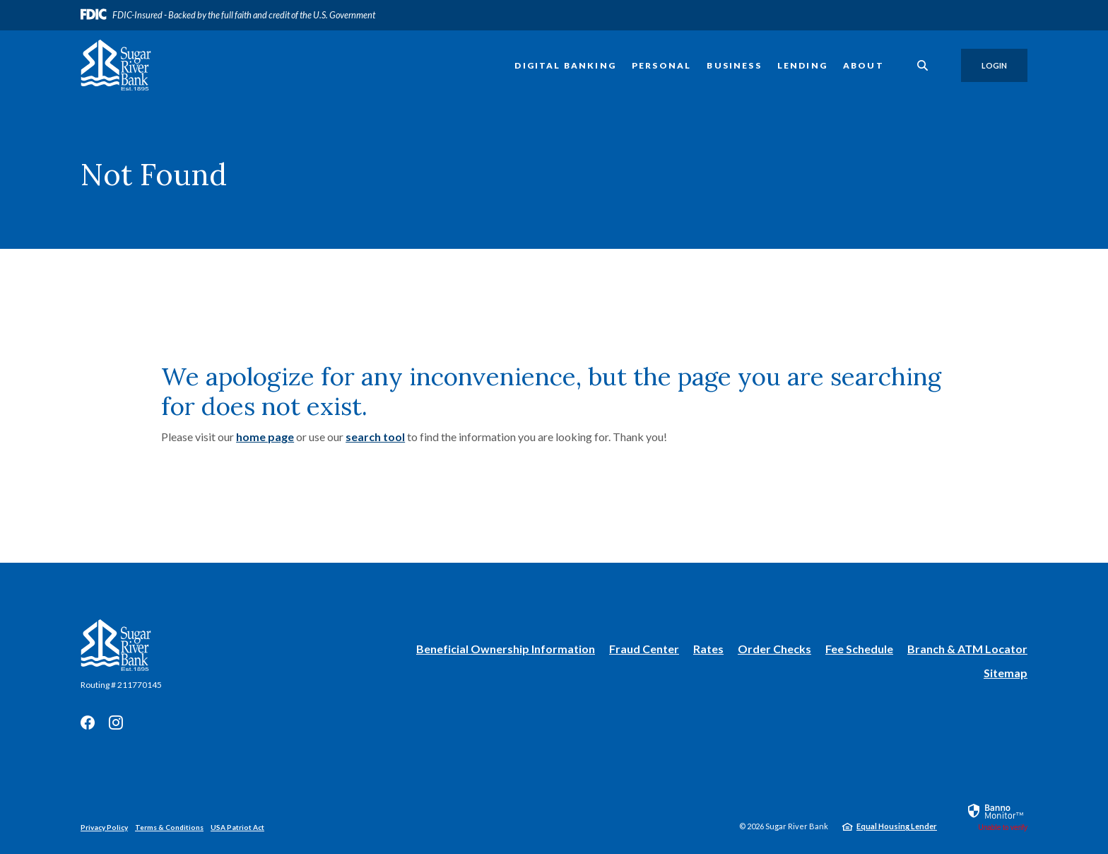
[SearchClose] (923, 65)
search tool (375, 436)
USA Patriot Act (237, 827)
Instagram (116, 722)
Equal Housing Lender (896, 826)
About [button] (863, 65)
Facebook (88, 722)
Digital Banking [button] (565, 65)
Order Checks (774, 648)
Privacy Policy (104, 827)
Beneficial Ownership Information (505, 648)
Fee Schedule (859, 648)
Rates (708, 648)
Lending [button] (802, 65)
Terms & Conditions (169, 827)
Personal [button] (661, 65)
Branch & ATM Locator (967, 648)
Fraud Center (644, 648)
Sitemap (1005, 672)
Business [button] (734, 65)
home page (265, 436)
